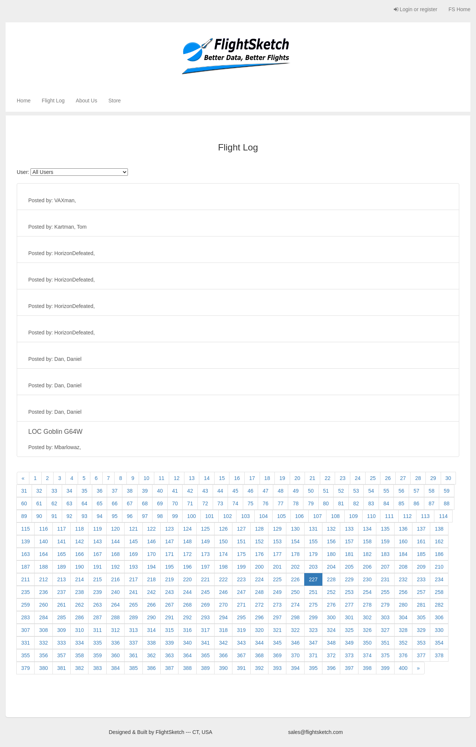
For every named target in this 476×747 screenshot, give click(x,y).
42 (190, 491)
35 (84, 491)
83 (371, 503)
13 (192, 478)
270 (223, 605)
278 (367, 605)
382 (79, 668)
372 (331, 655)
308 (43, 630)
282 (439, 605)
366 (223, 655)
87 (432, 503)
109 (353, 516)
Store (114, 101)
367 (241, 655)
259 (25, 605)
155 (313, 541)
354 (439, 643)
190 (79, 567)
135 (385, 529)
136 (403, 529)
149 (205, 541)
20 (297, 478)
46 (251, 491)
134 (367, 529)
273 (277, 605)
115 (25, 529)
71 (190, 503)
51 (326, 491)
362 (151, 655)
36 (100, 491)
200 (259, 567)
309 (61, 630)
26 (388, 478)
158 (367, 541)
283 (25, 617)
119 (97, 529)
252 (331, 592)
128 (259, 529)
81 (341, 503)
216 (115, 579)
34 (70, 491)
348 (331, 643)
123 (169, 529)
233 (421, 579)
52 (341, 491)
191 (97, 567)
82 (356, 503)
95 (115, 516)
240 (115, 592)
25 (373, 478)
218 (151, 579)
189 (61, 567)
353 (421, 643)
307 (25, 630)
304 (403, 617)
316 (187, 630)
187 (25, 567)
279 (385, 605)
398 (367, 668)
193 (133, 567)
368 (259, 655)
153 (277, 541)
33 (54, 491)
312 (115, 630)
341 (205, 643)
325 (349, 630)
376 (403, 655)
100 (191, 516)
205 (349, 567)
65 (100, 503)
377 (421, 655)
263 (97, 605)
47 (265, 491)
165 (61, 554)
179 (313, 554)
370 (295, 655)
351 (385, 643)
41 (175, 491)
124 (187, 529)
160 (403, 541)
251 (313, 592)
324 (331, 630)
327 (385, 630)
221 (205, 579)
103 (245, 516)
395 (313, 668)
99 (175, 516)
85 (401, 503)
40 (160, 491)
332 (43, 643)
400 (403, 668)
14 (207, 478)
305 (421, 617)
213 (61, 579)
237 (61, 592)
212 (43, 579)
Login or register (415, 9)
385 (133, 668)
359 (97, 655)
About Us (86, 101)
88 (447, 503)
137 (421, 529)
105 (281, 516)
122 (151, 529)
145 (133, 541)
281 (421, 605)
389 (205, 668)
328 (403, 630)
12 (177, 478)
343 (241, 643)
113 (425, 516)
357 (61, 655)
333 (61, 643)
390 (223, 668)
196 (187, 567)
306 (439, 617)
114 (443, 516)
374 (367, 655)
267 (169, 605)
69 (160, 503)
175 (241, 554)
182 (367, 554)
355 (25, 655)
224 (259, 579)
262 (79, 605)
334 (79, 643)
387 (169, 668)
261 (61, 605)
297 (277, 617)
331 (25, 643)
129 (277, 529)
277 (349, 605)
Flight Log (53, 101)
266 (151, 605)
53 (356, 491)
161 (421, 541)
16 (237, 478)
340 (187, 643)
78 (296, 503)
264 (115, 605)
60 (24, 503)
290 (151, 617)
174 (223, 554)
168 (115, 554)
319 (241, 630)
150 (223, 541)
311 (97, 630)
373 (349, 655)
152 (259, 541)
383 (97, 668)
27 (403, 478)
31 (24, 491)
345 (277, 643)
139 (25, 541)
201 (277, 567)
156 (331, 541)
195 (169, 567)
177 (277, 554)
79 (311, 503)
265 (133, 605)
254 (367, 592)
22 (328, 478)
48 (281, 491)
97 (145, 516)
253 (349, 592)
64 (84, 503)
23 (342, 478)
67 (130, 503)
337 (133, 643)
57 (416, 491)
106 (299, 516)
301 (349, 617)
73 (220, 503)
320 (259, 630)
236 (43, 592)
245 (205, 592)
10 (146, 478)
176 (259, 554)
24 (358, 478)
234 (439, 579)
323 (313, 630)
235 (25, 592)
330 (439, 630)
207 (385, 567)
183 (385, 554)
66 (115, 503)
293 (205, 617)
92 (70, 516)
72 (205, 503)
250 (295, 592)
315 (169, 630)
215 (97, 579)
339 (169, 643)
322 (295, 630)
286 (79, 617)
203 (313, 567)
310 (79, 630)
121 (133, 529)
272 (259, 605)
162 (439, 541)
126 (223, 529)
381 (61, 668)
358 (79, 655)
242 (151, 592)
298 (295, 617)
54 (371, 491)
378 (439, 655)
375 (385, 655)
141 (61, 541)
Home (23, 101)
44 (220, 491)
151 (241, 541)
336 (115, 643)
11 (162, 478)
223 (241, 579)
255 (385, 592)
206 (367, 567)
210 (439, 567)
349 (349, 643)
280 (403, 605)
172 (187, 554)
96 (130, 516)
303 (385, 617)
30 (448, 478)
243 (169, 592)
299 (313, 617)
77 (281, 503)
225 (277, 579)
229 (349, 579)
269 (205, 605)
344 (259, 643)
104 (263, 516)
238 (79, 592)
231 (385, 579)
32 (39, 491)
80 (326, 503)
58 (432, 491)
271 (241, 605)
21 (312, 478)
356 (43, 655)
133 (349, 529)
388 (187, 668)
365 (205, 655)
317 (205, 630)
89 (24, 516)
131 (313, 529)
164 (43, 554)
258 (439, 592)
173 (205, 554)
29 (433, 478)
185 (421, 554)
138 (439, 529)
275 (313, 605)
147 (169, 541)
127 (241, 529)
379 (25, 668)
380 (43, 668)
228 (331, 579)
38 (130, 491)
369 (277, 655)
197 (205, 567)
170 (151, 554)
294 (223, 617)
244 (187, 592)
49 (296, 491)
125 (205, 529)
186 (439, 554)
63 (70, 503)
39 (145, 491)
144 (115, 541)
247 (241, 592)
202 (295, 567)
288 (115, 617)
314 (151, 630)
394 (295, 668)
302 (367, 617)
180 (331, 554)
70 (175, 503)
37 (115, 491)
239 (97, 592)
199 (241, 567)
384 (115, 668)
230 (367, 579)
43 (205, 491)
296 (259, 617)
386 (151, 668)
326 (367, 630)
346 (295, 643)
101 (209, 516)
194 (151, 567)
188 (43, 567)
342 (223, 643)
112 (407, 516)
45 (235, 491)
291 (169, 617)
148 (187, 541)
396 (331, 668)
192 (115, 567)
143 (97, 541)
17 (252, 478)
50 (311, 491)
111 (389, 516)
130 (295, 529)
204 (331, 567)
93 (84, 516)
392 (259, 668)
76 (265, 503)
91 (54, 516)
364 (187, 655)
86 (416, 503)
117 (61, 529)
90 (39, 516)
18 (267, 478)
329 (421, 630)
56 (401, 491)
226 (295, 579)
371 (313, 655)
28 (418, 478)
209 (421, 567)
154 (295, 541)
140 (43, 541)
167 (97, 554)
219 (169, 579)
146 (151, 541)
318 (223, 630)
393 (277, 668)
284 (43, 617)
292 (187, 617)
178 (295, 554)
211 (25, 579)
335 (97, 643)
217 (133, 579)
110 (371, 516)
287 (97, 617)
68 (145, 503)
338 (151, 643)
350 (367, 643)
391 (241, 668)
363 (169, 655)
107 (317, 516)
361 (133, 655)
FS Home (459, 9)
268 (187, 605)
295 (241, 617)
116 (43, 529)
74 (235, 503)
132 (331, 529)
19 (282, 478)
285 (61, 617)
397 (349, 668)
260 (43, 605)
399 (385, 668)
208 (403, 567)
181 (349, 554)
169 (133, 554)
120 (115, 529)
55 (386, 491)
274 (295, 605)
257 (421, 592)
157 (349, 541)
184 (403, 554)
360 (115, 655)
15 (222, 478)
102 (227, 516)
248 (259, 592)
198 (223, 567)
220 (187, 579)
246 (223, 592)
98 (160, 516)
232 (403, 579)
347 (313, 643)
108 (335, 516)
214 (79, 579)
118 (79, 529)
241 (133, 592)
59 (447, 491)
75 (251, 503)
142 (79, 541)
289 (133, 617)
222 (223, 579)
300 (331, 617)
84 (386, 503)
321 (277, 630)
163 (25, 554)
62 (54, 503)
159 (385, 541)
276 (331, 605)
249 (277, 592)
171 (169, 554)
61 (39, 503)
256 (403, 592)
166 (79, 554)
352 (403, 643)
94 (100, 516)
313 (133, 630)
